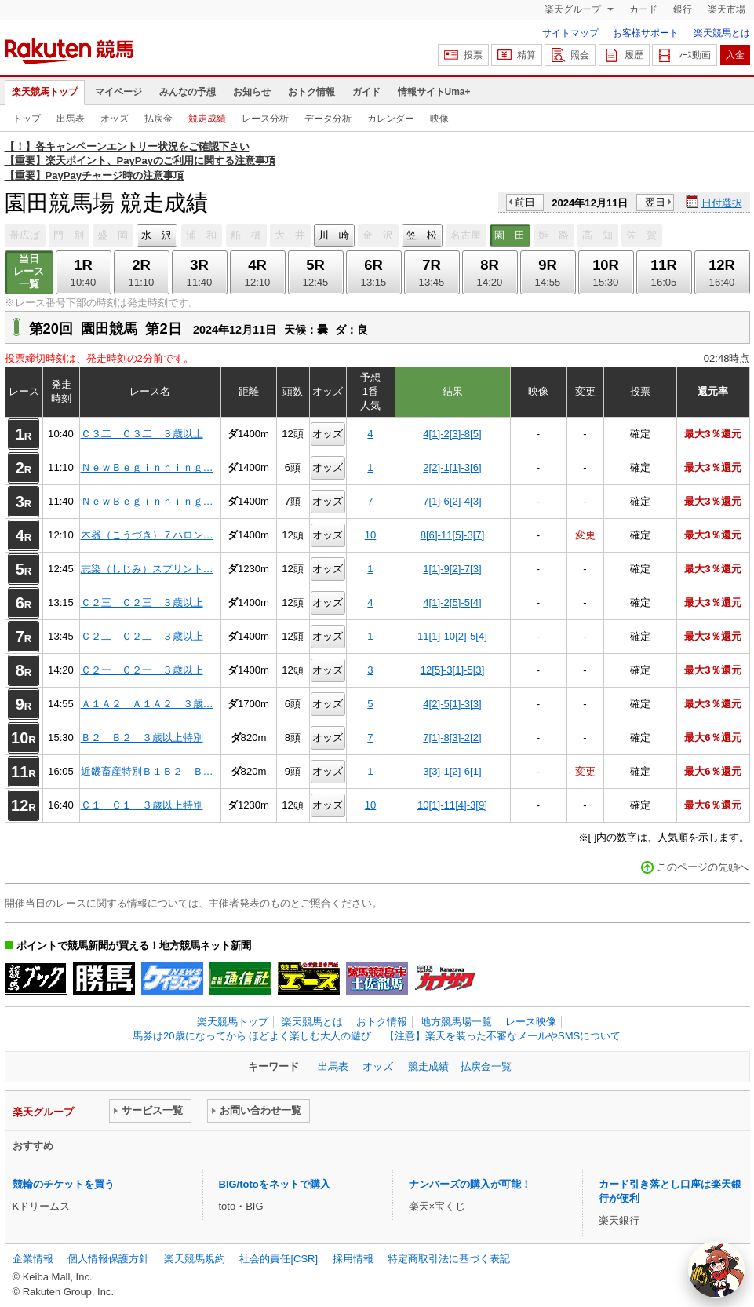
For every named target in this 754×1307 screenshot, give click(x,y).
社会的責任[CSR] (278, 1259)
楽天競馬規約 (194, 1259)
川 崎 (334, 235)
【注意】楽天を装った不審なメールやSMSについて (502, 1036)
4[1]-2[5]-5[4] (452, 602)
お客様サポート (646, 32)
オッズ (114, 118)
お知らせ (252, 91)
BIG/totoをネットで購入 (274, 1184)
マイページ (118, 91)
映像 (439, 118)
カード (643, 9)
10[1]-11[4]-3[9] (452, 805)
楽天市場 (726, 9)
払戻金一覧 (486, 1066)
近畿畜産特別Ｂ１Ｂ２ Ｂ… (147, 771)
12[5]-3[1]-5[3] (453, 670)
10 (371, 535)
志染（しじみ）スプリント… (147, 569)
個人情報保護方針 (108, 1259)
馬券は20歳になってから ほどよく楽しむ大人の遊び (252, 1036)
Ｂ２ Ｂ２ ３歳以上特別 (142, 737)
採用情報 (353, 1259)
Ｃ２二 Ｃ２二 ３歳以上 (142, 636)
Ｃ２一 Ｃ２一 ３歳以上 (142, 670)
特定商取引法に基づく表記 (449, 1259)
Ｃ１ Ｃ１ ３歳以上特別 (142, 805)
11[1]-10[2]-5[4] (452, 636)
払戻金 (158, 118)
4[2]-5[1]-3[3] (452, 704)
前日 (525, 202)
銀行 (682, 9)
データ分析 (328, 118)
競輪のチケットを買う (64, 1184)
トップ (27, 118)
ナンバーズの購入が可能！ (470, 1184)
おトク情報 (311, 91)
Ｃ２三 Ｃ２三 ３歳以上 (142, 602)
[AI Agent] (716, 1269)
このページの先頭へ (703, 867)
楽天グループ (574, 9)
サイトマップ (570, 32)
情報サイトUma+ (434, 91)
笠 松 (421, 235)
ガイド (366, 91)
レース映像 (530, 1022)
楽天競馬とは (722, 32)
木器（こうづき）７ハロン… (147, 535)
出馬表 (70, 118)
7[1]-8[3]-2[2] (452, 737)
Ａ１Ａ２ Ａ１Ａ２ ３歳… (147, 704)
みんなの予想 (187, 91)
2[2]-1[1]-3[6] (452, 467)
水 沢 (156, 235)
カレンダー (390, 118)
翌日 (655, 202)
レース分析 (265, 118)
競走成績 (207, 118)
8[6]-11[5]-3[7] (453, 535)
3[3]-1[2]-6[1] (452, 771)
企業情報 (33, 1259)
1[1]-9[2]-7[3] (452, 569)
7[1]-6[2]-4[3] (452, 501)
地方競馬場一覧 (456, 1022)
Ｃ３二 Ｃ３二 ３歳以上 (142, 434)
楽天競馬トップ (45, 91)
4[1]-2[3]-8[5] (452, 434)
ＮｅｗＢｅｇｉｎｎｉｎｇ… (147, 467)
